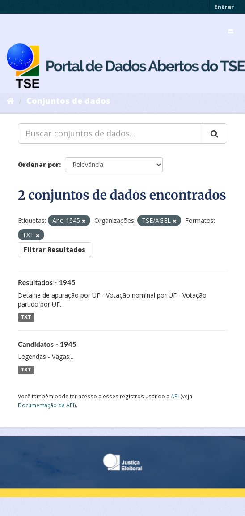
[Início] (10, 100)
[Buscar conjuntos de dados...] (110, 133)
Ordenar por (38, 164)
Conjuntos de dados (68, 100)
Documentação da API (46, 405)
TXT (26, 317)
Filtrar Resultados (54, 249)
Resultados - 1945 (47, 282)
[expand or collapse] (230, 31)
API (175, 396)
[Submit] (215, 133)
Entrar (224, 7)
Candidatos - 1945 (47, 344)
